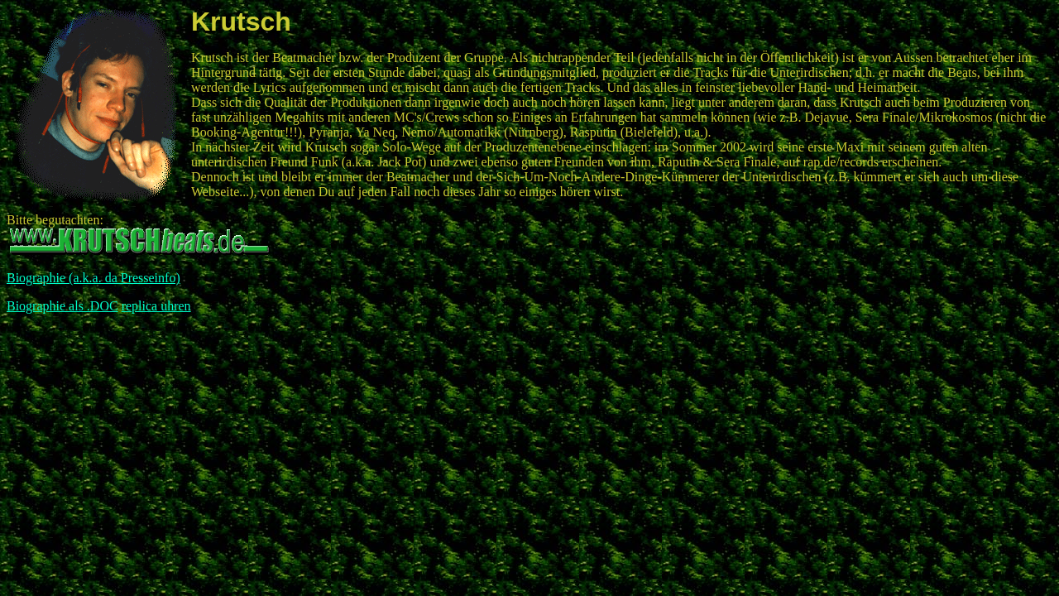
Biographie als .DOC (62, 306)
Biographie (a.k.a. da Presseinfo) (93, 278)
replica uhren (156, 306)
